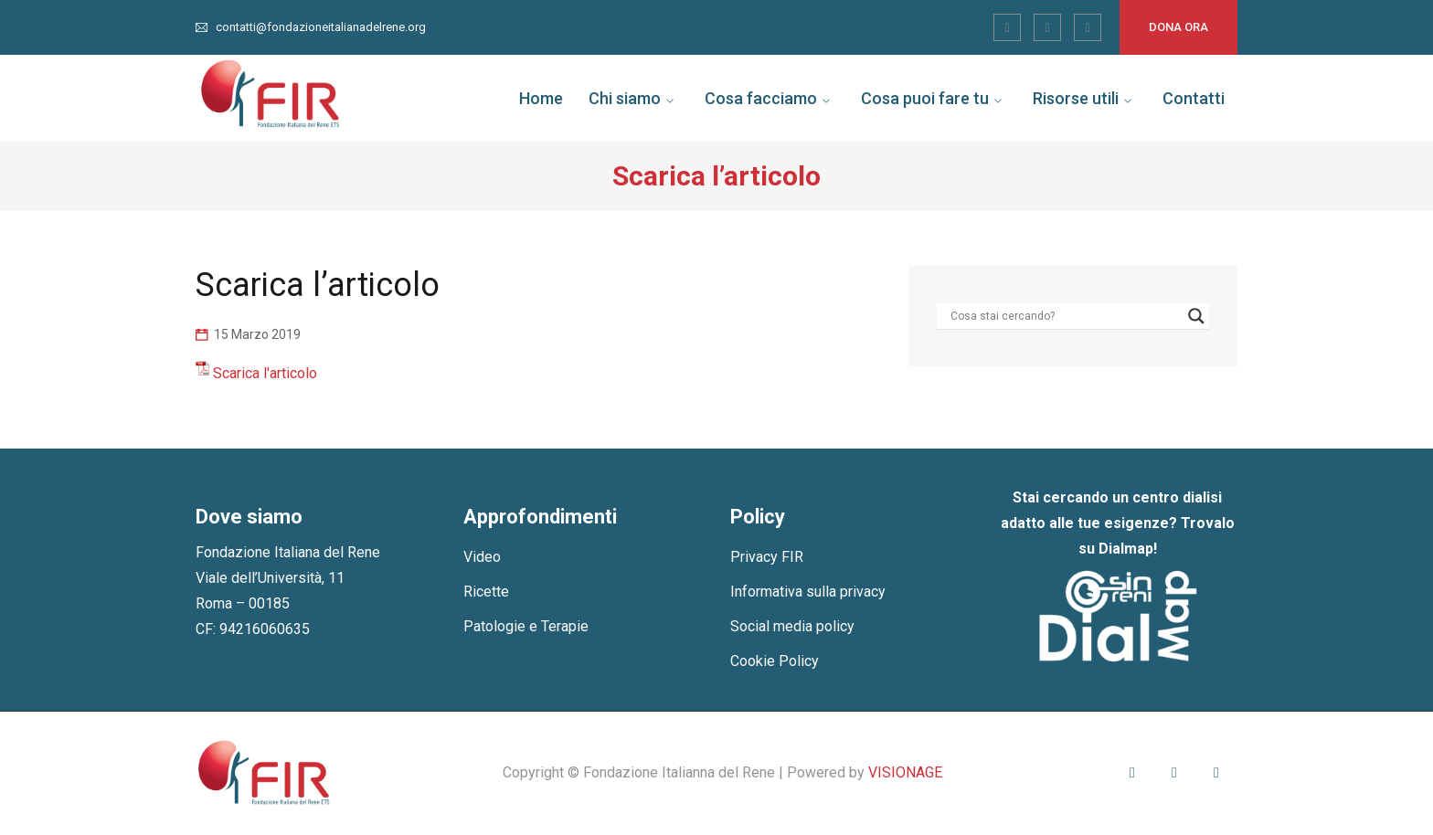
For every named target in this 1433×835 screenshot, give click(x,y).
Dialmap (1126, 548)
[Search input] (1064, 316)
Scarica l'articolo (265, 373)
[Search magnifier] (1196, 316)
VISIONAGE (905, 772)
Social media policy (792, 626)
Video (482, 556)
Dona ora (1178, 27)
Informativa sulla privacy (808, 591)
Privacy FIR (766, 556)
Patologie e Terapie (526, 626)
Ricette (486, 591)
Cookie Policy (774, 661)
